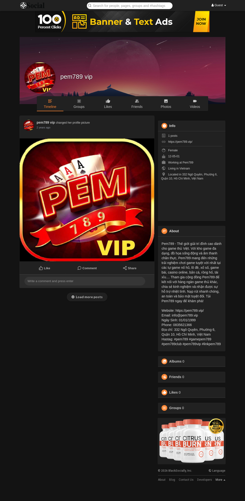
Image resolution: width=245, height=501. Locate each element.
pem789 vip (76, 76)
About (162, 479)
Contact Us (186, 479)
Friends (175, 377)
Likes (173, 392)
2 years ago (43, 127)
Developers (204, 479)
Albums (175, 361)
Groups (175, 408)
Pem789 (188, 162)
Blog (172, 479)
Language (216, 470)
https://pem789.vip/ (180, 141)
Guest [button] (219, 5)
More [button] (220, 479)
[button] (129, 5)
